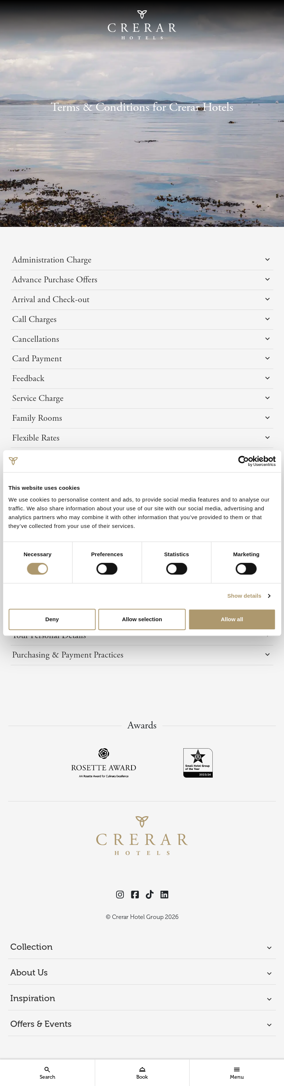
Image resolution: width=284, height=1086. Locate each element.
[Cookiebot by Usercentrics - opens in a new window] (243, 461)
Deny (52, 619)
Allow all (232, 619)
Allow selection (142, 619)
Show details (244, 596)
